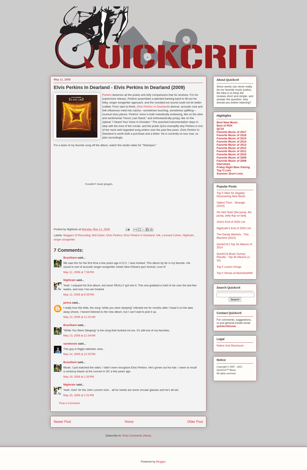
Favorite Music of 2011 (231, 151)
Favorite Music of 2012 (231, 148)
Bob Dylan (98, 235)
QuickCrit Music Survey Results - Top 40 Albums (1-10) (234, 257)
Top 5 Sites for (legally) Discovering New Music (231, 194)
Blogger (160, 461)
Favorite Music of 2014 (231, 141)
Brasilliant (70, 257)
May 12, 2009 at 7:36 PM (78, 272)
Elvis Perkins (114, 235)
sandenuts (70, 343)
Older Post (195, 421)
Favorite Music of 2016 (231, 135)
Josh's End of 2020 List (231, 221)
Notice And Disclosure (230, 345)
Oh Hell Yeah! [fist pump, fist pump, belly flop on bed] (234, 214)
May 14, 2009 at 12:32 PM (79, 354)
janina (67, 302)
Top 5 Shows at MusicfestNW (235, 273)
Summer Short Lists (230, 173)
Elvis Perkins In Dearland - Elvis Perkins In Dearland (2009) (119, 87)
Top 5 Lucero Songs (229, 266)
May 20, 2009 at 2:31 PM (78, 395)
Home (129, 421)
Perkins (107, 94)
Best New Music (227, 122)
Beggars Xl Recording (77, 235)
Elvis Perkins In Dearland (139, 235)
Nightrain (188, 235)
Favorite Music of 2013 (231, 144)
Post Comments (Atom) (136, 435)
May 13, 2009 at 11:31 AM (79, 317)
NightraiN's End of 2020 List (234, 228)
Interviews (223, 164)
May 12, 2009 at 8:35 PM (78, 294)
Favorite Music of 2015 (231, 138)
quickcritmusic (226, 326)
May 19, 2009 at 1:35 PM (78, 376)
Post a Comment (69, 403)
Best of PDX (224, 125)
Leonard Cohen (171, 235)
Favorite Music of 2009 (231, 157)
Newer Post (62, 421)
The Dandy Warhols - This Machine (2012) (233, 236)
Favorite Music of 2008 (231, 160)
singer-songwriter (64, 239)
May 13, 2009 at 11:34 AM (79, 335)
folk (158, 235)
